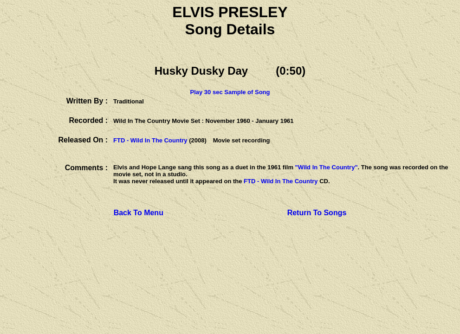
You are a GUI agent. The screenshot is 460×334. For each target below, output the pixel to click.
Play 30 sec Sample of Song (230, 92)
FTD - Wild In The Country (150, 140)
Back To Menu (138, 213)
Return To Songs (317, 213)
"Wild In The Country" (326, 167)
